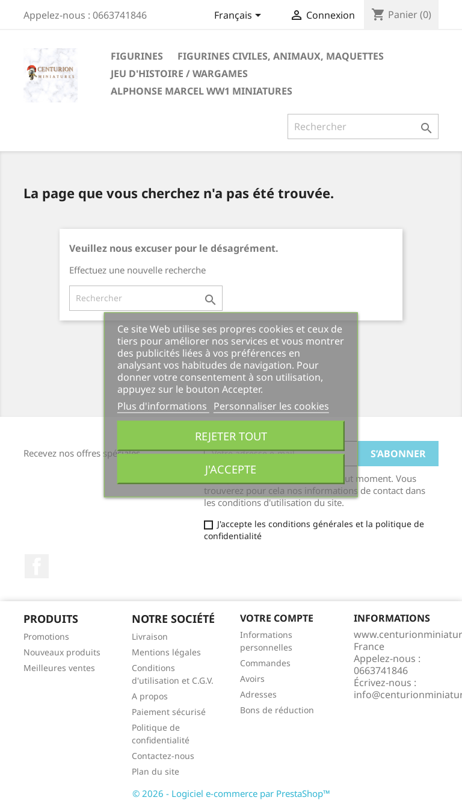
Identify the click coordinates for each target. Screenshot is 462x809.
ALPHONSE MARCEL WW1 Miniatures (201, 91)
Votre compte (276, 618)
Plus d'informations (163, 405)
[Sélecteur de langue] (239, 16)
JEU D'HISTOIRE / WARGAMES (179, 73)
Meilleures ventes (59, 667)
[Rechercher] (363, 126)
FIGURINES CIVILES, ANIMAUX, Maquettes (280, 56)
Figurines (137, 56)
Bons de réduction (277, 710)
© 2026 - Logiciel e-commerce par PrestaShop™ (231, 793)
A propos (150, 696)
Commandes (265, 663)
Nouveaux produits (61, 652)
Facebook (37, 566)
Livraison (150, 636)
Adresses (258, 694)
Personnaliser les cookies (271, 405)
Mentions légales (166, 652)
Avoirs (252, 678)
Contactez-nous (163, 755)
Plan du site (155, 771)
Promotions (46, 636)
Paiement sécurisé (169, 711)
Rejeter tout (231, 435)
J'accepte (230, 468)
